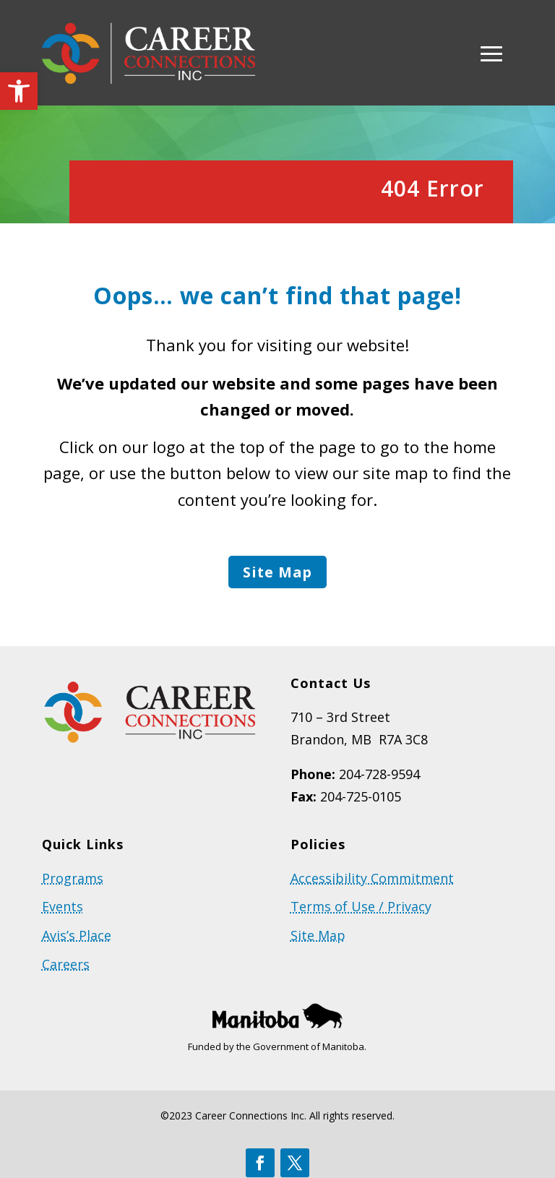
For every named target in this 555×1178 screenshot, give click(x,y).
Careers (66, 965)
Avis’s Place (76, 937)
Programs (72, 880)
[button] (19, 91)
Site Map (277, 572)
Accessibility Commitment (372, 880)
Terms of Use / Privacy (361, 908)
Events (62, 908)
